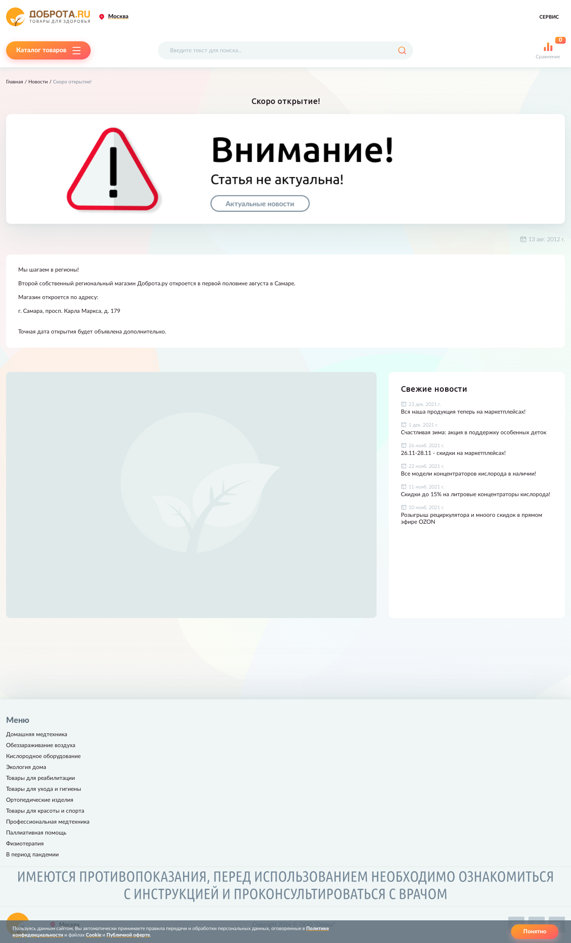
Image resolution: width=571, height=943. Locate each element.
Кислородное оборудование (43, 756)
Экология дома (26, 767)
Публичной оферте (128, 934)
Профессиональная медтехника (47, 822)
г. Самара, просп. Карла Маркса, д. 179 (69, 311)
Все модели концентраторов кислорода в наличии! (468, 474)
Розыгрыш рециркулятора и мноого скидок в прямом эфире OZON (471, 518)
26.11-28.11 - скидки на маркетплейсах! (453, 453)
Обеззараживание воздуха (40, 745)
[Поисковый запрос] (285, 50)
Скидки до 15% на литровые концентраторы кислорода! (475, 494)
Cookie (93, 934)
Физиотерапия (25, 844)
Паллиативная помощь (36, 833)
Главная (14, 81)
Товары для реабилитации (40, 778)
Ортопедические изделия (39, 800)
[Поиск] (402, 50)
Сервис (549, 17)
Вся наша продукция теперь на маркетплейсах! (463, 412)
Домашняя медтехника (36, 734)
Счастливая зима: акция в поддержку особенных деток (473, 432)
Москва (118, 16)
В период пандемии (32, 855)
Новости (38, 81)
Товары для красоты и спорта (45, 811)
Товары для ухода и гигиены (43, 789)
